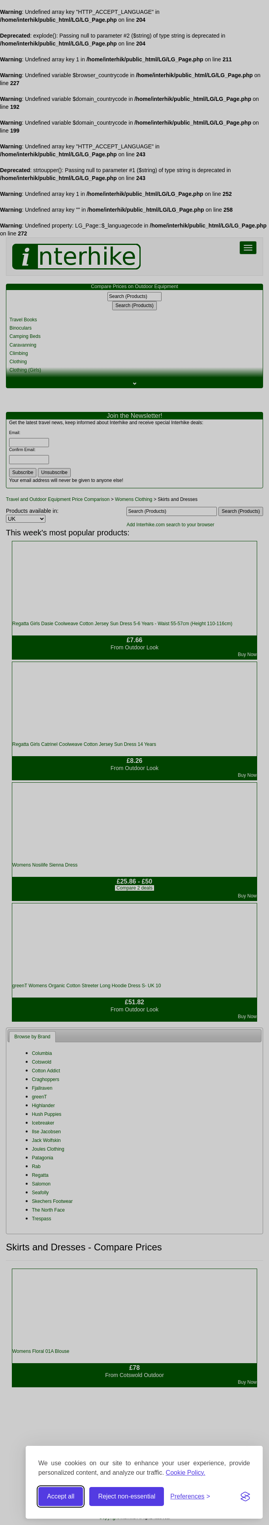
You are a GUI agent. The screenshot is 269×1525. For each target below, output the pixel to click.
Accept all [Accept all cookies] (60, 1496)
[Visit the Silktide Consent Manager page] (245, 1496)
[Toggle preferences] (190, 1496)
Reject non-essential (126, 1496)
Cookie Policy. (185, 1472)
